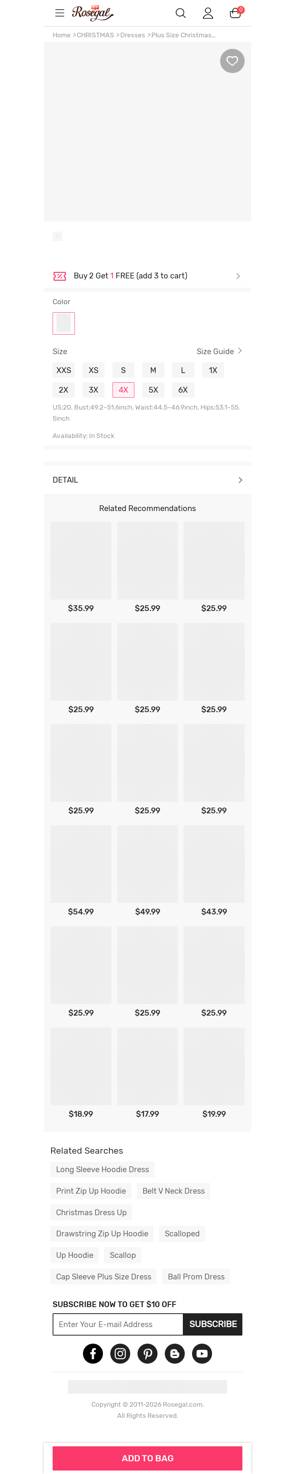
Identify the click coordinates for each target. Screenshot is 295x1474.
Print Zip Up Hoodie (91, 1191)
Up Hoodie (74, 1255)
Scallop (123, 1255)
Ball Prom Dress (196, 1276)
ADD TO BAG (148, 1458)
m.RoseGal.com (101, 13)
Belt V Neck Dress (174, 1191)
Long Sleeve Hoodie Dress (102, 1169)
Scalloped (182, 1233)
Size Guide (215, 351)
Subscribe (213, 1324)
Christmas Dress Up (91, 1212)
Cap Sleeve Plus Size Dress (103, 1276)
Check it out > (157, 276)
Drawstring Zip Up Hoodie (102, 1233)
